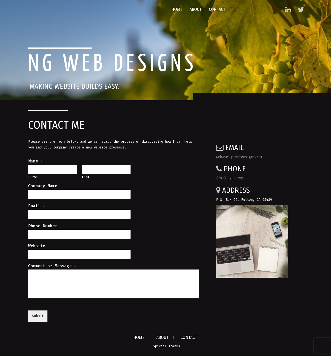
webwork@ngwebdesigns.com (239, 157)
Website (36, 246)
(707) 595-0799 (229, 178)
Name (35, 161)
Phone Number (42, 226)
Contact (217, 9)
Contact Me (56, 125)
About (196, 9)
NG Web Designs (112, 64)
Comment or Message (52, 266)
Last (86, 177)
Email (36, 206)
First (33, 177)
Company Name (42, 186)
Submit (38, 316)
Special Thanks (166, 346)
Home (176, 9)
